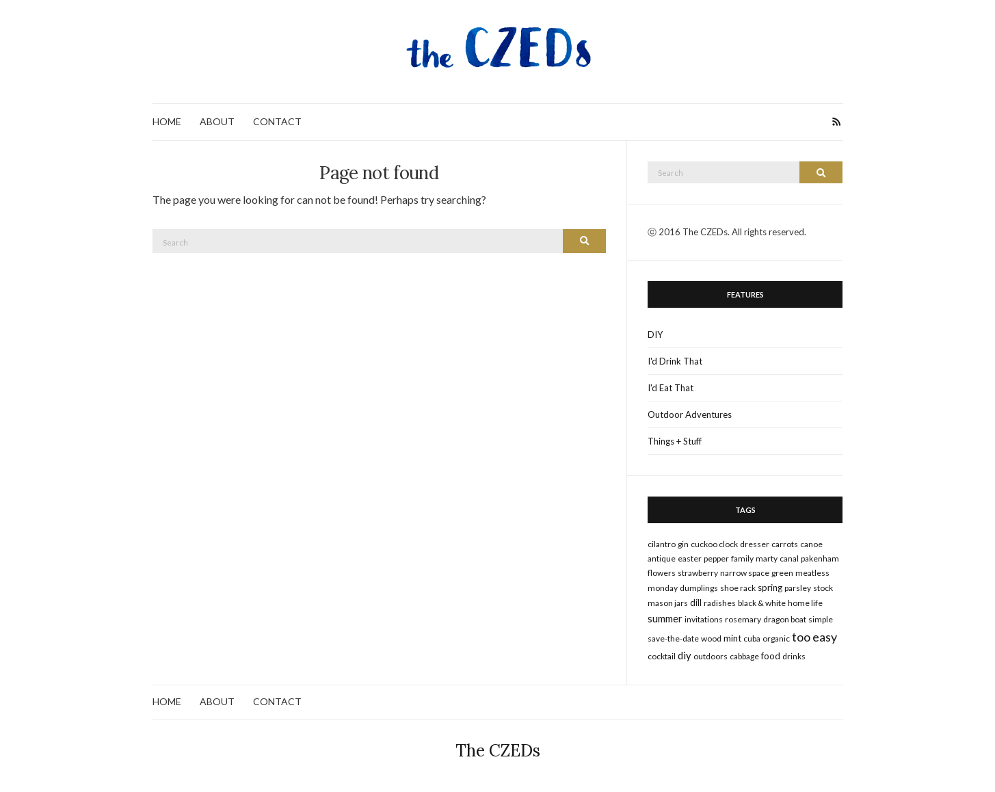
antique (662, 558)
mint (732, 638)
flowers (662, 573)
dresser (754, 544)
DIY (655, 334)
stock (823, 588)
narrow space (744, 573)
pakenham (820, 558)
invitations (704, 619)
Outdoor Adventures (690, 414)
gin (683, 544)
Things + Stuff (675, 441)
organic (776, 638)
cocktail (662, 656)
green (782, 573)
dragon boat (784, 619)
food (770, 655)
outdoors (710, 656)
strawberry (698, 573)
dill (696, 602)
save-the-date (673, 638)
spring (770, 587)
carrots (784, 544)
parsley (797, 588)
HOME (166, 121)
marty (767, 558)
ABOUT (217, 121)
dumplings (699, 588)
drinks (794, 656)
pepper (716, 558)
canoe (811, 544)
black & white (762, 603)
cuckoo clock (714, 544)
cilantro (662, 544)
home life (805, 603)
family (742, 558)
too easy (814, 636)
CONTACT (277, 121)
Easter (690, 558)
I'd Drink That (675, 361)
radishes (720, 603)
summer (665, 618)
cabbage (744, 656)
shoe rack (738, 588)
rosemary (743, 619)
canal (789, 558)
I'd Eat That (670, 387)
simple (820, 619)
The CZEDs (497, 750)
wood (711, 638)
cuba (751, 638)
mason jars (668, 603)
